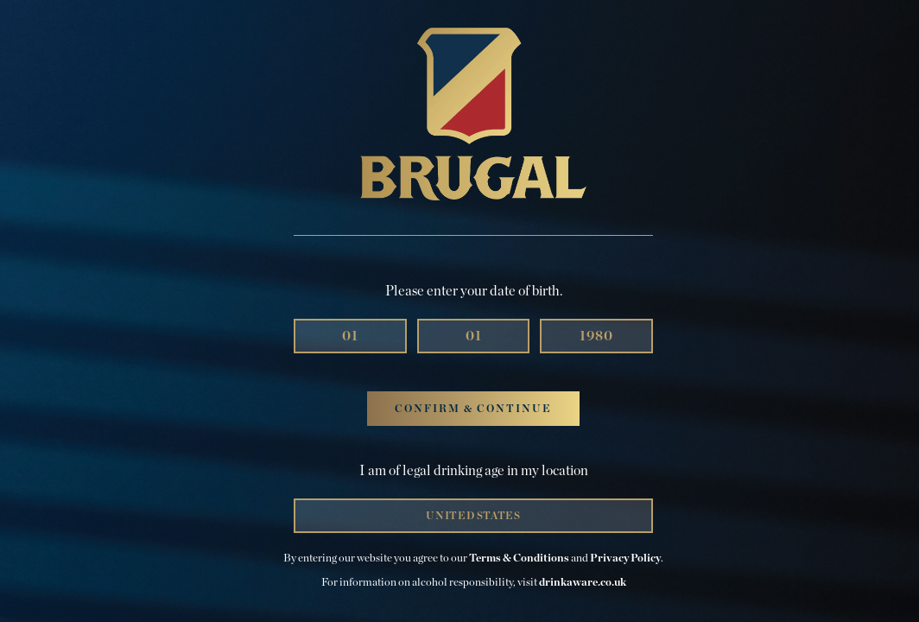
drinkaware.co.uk (582, 582)
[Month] (350, 336)
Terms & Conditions (519, 558)
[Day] (473, 336)
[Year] (596, 336)
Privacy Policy (625, 558)
